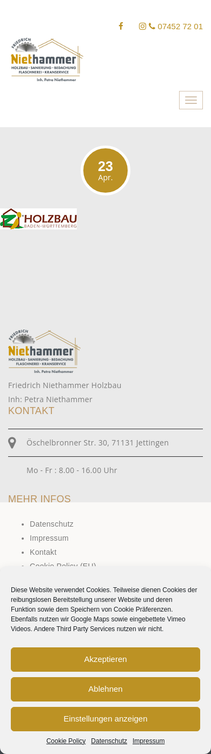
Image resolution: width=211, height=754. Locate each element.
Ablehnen (105, 688)
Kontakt (43, 552)
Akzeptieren (105, 659)
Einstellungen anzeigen (105, 718)
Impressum (148, 741)
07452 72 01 (176, 26)
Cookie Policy (66, 741)
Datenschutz (109, 741)
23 (105, 171)
